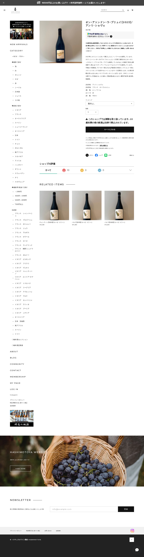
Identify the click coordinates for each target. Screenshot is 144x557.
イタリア (18, 110)
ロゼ (16, 79)
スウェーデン (19, 173)
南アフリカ (19, 152)
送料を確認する (104, 145)
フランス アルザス (22, 232)
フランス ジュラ (21, 228)
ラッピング (89, 100)
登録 (126, 509)
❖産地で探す (16, 106)
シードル (18, 87)
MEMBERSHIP (18, 377)
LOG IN (14, 389)
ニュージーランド (21, 127)
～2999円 (18, 192)
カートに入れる (109, 129)
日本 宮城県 (19, 321)
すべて (48, 170)
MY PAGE (15, 383)
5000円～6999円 (21, 200)
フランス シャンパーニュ (23, 215)
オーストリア (19, 131)
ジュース (18, 96)
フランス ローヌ (21, 241)
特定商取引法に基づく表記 (18, 403)
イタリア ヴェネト (22, 268)
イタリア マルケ (21, 296)
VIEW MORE (20, 468)
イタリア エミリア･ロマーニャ (24, 278)
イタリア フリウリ (22, 263)
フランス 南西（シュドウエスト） (24, 250)
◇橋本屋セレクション (20, 340)
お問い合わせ (48, 530)
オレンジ (18, 75)
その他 (17, 100)
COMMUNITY (17, 364)
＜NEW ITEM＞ (18, 56)
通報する (132, 155)
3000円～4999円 (21, 196)
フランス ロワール (22, 237)
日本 (16, 135)
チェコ (17, 144)
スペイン (18, 123)
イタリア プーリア (22, 309)
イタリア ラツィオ (22, 304)
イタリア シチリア (22, 313)
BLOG (13, 358)
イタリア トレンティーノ (23, 272)
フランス (18, 114)
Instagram (14, 395)
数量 (87, 108)
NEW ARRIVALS (19, 44)
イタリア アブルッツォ (23, 292)
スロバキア (19, 156)
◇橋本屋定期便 (17, 345)
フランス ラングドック (23, 245)
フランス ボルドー (22, 255)
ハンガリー (19, 165)
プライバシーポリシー (17, 400)
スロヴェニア (19, 182)
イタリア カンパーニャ (23, 300)
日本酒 (17, 92)
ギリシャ (18, 169)
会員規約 (13, 405)
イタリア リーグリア (23, 287)
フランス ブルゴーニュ (23, 220)
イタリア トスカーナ (23, 283)
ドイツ (17, 140)
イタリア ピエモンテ (23, 259)
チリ (16, 177)
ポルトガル (19, 148)
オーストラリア (20, 118)
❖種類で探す (16, 62)
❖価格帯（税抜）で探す (20, 187)
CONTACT (15, 370)
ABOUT (14, 352)
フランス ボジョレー (23, 224)
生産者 (14, 210)
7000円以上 (19, 204)
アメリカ (18, 161)
